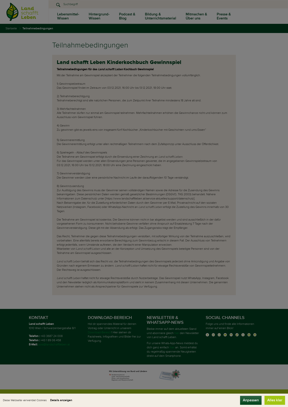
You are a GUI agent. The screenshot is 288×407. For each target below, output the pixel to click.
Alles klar (274, 400)
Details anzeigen (61, 400)
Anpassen (251, 400)
